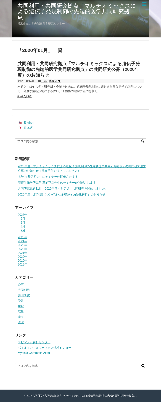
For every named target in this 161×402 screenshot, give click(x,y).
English (28, 122)
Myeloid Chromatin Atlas (34, 352)
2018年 (22, 264)
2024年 (22, 241)
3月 (23, 226)
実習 (21, 306)
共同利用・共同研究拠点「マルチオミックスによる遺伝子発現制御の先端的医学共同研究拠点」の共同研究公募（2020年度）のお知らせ (78, 69)
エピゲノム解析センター (34, 342)
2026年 (22, 214)
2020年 (22, 256)
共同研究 (55, 81)
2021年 (22, 252)
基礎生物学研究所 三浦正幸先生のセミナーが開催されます (57, 182)
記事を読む (24, 96)
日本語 (28, 127)
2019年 (22, 260)
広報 (21, 311)
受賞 (21, 300)
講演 (21, 322)
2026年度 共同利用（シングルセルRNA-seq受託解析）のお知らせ (62, 194)
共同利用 (24, 290)
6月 (23, 218)
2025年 (22, 237)
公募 (44, 81)
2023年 (22, 245)
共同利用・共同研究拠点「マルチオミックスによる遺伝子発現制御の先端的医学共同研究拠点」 (76, 11)
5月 (23, 222)
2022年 (22, 248)
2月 (23, 230)
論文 (21, 316)
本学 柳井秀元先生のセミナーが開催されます (48, 176)
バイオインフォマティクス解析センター (44, 347)
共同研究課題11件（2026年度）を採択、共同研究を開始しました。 (63, 188)
